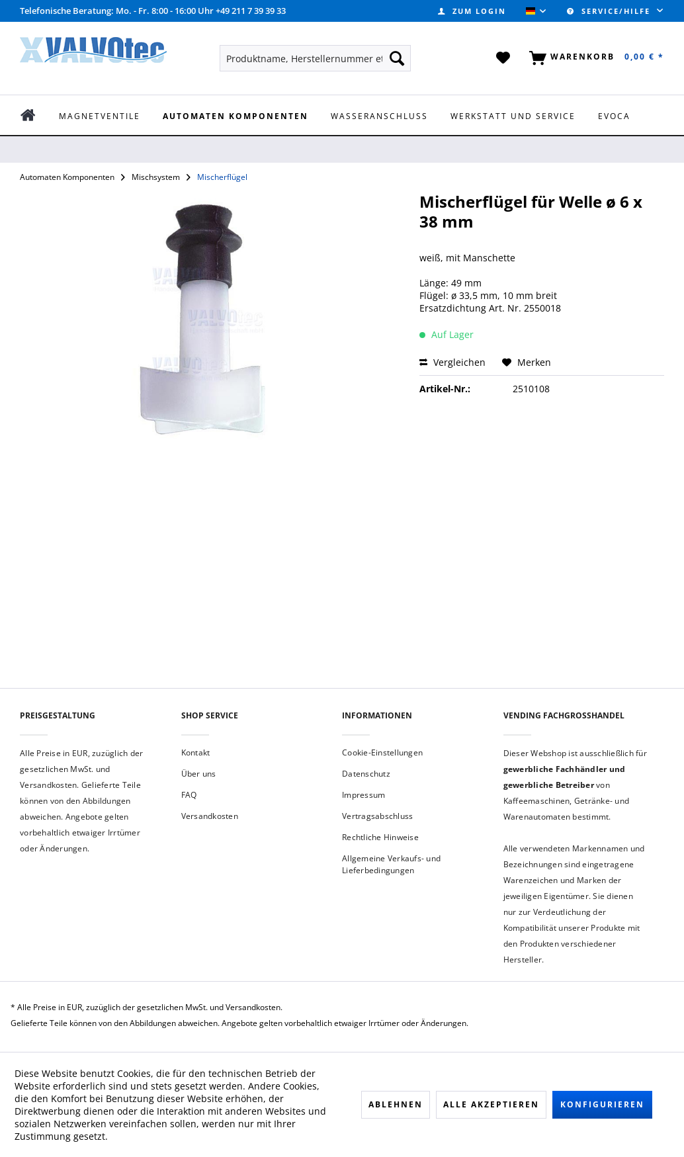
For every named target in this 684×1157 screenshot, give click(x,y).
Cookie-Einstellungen (382, 752)
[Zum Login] (472, 11)
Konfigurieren (602, 1104)
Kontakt (195, 752)
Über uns (198, 773)
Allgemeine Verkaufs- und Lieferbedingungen (391, 864)
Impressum (363, 794)
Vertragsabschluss (377, 816)
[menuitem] (472, 11)
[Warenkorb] (594, 58)
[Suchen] (397, 58)
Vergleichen (452, 362)
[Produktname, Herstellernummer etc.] (315, 58)
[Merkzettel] (504, 58)
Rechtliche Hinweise (380, 837)
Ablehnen (395, 1104)
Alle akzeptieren (491, 1104)
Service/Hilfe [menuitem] (610, 11)
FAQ (189, 794)
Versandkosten (209, 816)
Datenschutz (366, 773)
